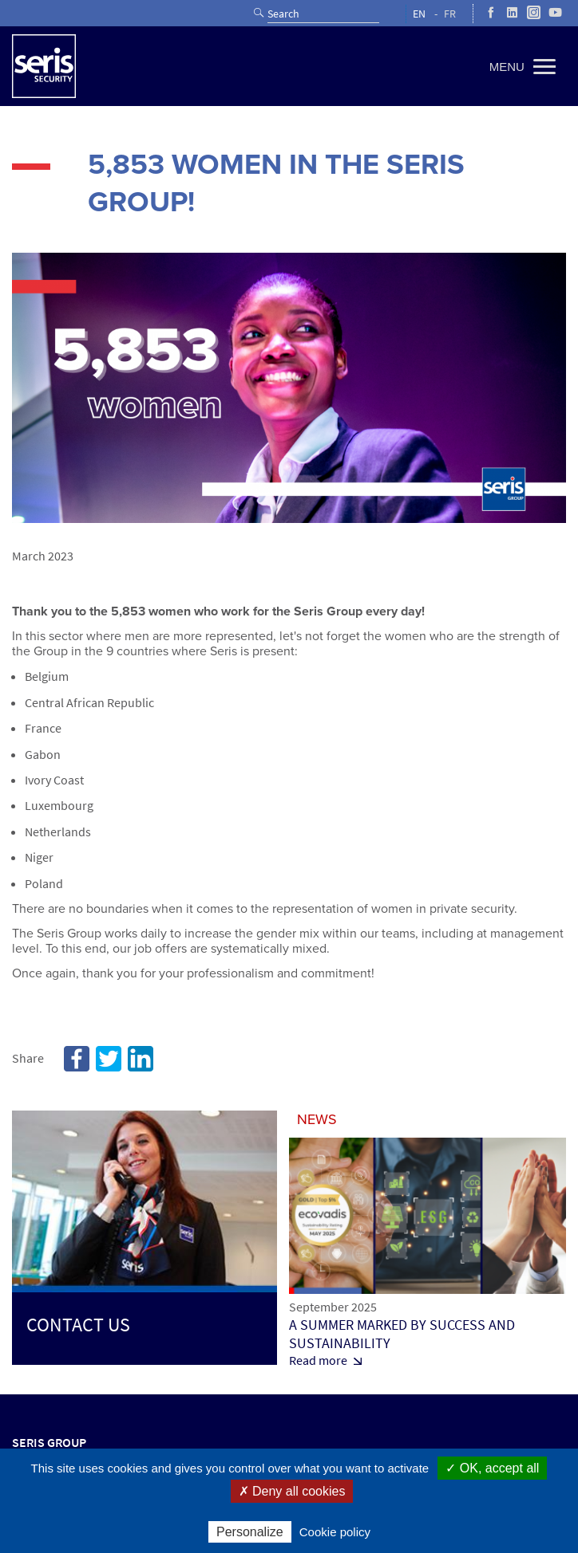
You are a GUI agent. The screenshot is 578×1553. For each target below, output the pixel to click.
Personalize (249, 1532)
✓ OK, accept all (492, 1468)
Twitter (108, 1058)
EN (419, 14)
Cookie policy (334, 1532)
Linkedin (140, 1058)
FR (450, 14)
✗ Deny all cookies (292, 1491)
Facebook (76, 1058)
